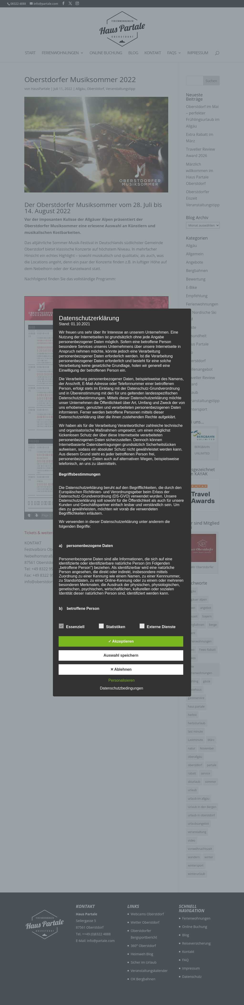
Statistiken (112, 626)
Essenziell (71, 626)
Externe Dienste (158, 626)
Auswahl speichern (121, 655)
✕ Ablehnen (121, 669)
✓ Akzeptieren (121, 641)
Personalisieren (121, 680)
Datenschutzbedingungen (121, 688)
